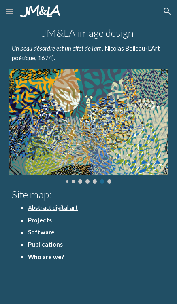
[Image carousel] (88, 126)
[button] (9, 11)
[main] (88, 45)
